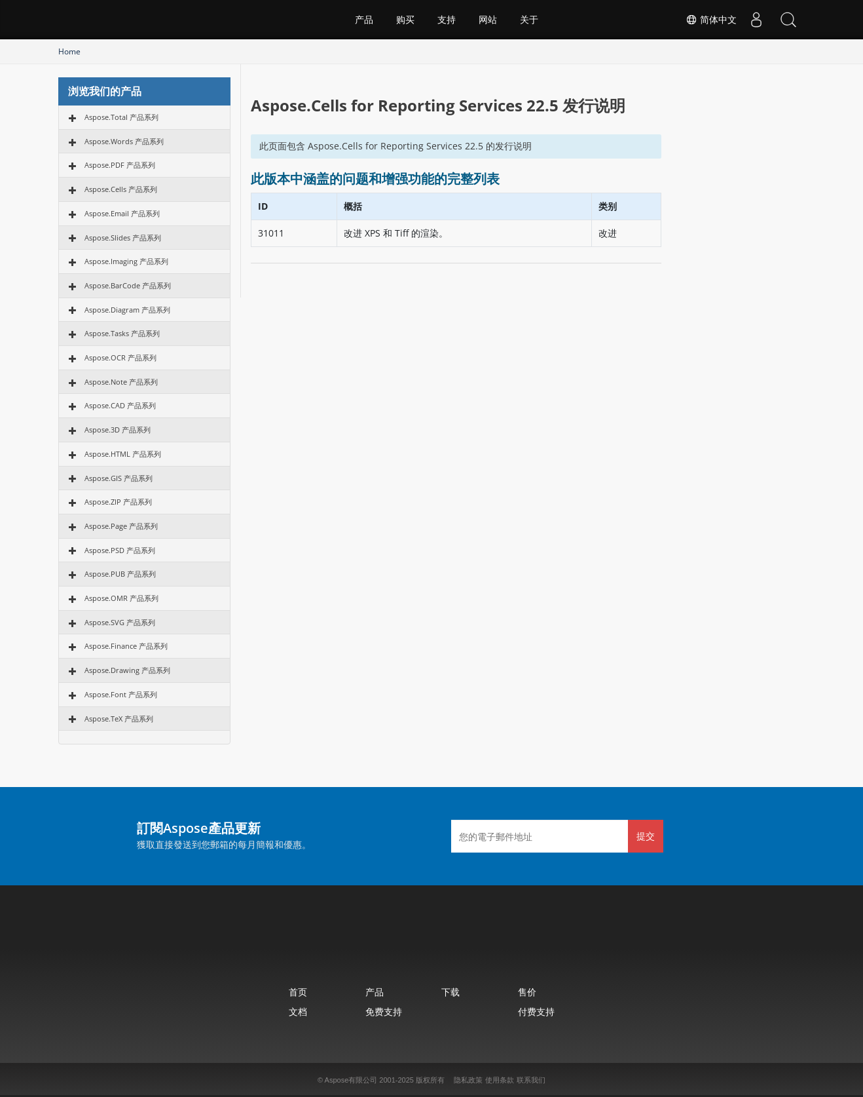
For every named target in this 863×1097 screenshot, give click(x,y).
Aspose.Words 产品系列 (124, 141)
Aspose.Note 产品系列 (121, 382)
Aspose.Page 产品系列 (121, 526)
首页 (298, 992)
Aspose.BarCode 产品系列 (127, 285)
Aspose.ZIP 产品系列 (118, 502)
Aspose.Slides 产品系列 (122, 237)
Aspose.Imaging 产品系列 (126, 261)
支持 (446, 19)
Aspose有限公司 (351, 1080)
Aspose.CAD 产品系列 (120, 405)
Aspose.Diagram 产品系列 (127, 310)
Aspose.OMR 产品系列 (121, 598)
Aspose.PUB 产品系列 (120, 574)
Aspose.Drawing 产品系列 (127, 670)
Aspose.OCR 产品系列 (120, 357)
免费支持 (383, 1011)
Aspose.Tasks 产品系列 (122, 333)
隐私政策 (468, 1080)
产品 (364, 19)
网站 (488, 19)
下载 (450, 992)
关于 (529, 19)
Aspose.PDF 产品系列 (119, 165)
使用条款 (499, 1080)
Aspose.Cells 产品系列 (120, 189)
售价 (527, 992)
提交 (645, 836)
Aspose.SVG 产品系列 (119, 622)
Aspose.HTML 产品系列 (122, 454)
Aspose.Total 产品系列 (121, 117)
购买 (405, 19)
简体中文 (710, 20)
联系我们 (531, 1080)
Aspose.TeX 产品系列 (118, 718)
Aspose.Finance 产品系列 (126, 646)
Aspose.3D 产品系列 (117, 429)
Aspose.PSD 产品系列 (119, 550)
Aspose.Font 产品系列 (120, 694)
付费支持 (536, 1011)
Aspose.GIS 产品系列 (118, 478)
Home (69, 51)
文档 (298, 1011)
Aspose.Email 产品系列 (122, 213)
